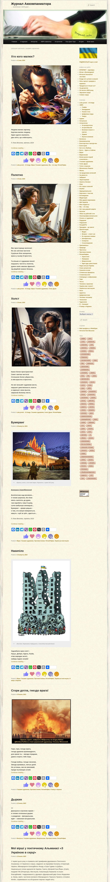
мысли (92, 382)
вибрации (91, 422)
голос (89, 431)
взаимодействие (86, 419)
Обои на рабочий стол (87, 213)
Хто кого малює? (22, 56)
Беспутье (20, 838)
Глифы (84, 107)
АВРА (81, 105)
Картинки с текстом (86, 193)
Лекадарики (86, 109)
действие (91, 400)
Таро (81, 279)
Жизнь (81, 170)
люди (95, 360)
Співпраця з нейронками (88, 277)
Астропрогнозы (87, 125)
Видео (84, 232)
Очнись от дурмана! (86, 218)
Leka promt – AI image (24, 165)
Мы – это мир (84, 207)
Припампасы (83, 245)
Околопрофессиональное (88, 216)
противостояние (86, 360)
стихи (83, 341)
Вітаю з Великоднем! (86, 72)
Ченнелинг (83, 300)
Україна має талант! (86, 286)
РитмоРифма (62, 165)
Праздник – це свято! (86, 227)
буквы (91, 466)
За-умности (83, 175)
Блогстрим (83, 145)
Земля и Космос (85, 182)
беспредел (84, 469)
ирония (91, 438)
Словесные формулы (87, 272)
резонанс (84, 413)
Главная (14, 41)
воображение (85, 369)
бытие (83, 394)
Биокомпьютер (84, 141)
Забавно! (82, 177)
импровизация (85, 441)
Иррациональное (85, 191)
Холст (15, 298)
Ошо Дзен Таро (71, 41)
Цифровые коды (87, 114)
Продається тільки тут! (87, 86)
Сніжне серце (84, 95)
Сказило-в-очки (84, 270)
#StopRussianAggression (88, 472)
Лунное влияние (87, 136)
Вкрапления (83, 155)
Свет (83, 478)
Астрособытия (87, 127)
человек (84, 351)
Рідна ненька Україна (86, 266)
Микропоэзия (41, 838)
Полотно (17, 175)
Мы (88, 375)
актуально (84, 382)
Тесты (81, 281)
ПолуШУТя (83, 225)
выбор (92, 450)
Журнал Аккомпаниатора (31, 3)
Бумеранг (17, 422)
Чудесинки (83, 302)
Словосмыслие (84, 275)
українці (84, 391)
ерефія (83, 422)
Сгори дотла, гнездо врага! (29, 690)
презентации (85, 366)
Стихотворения (87, 243)
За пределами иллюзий (87, 173)
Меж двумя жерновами (87, 200)
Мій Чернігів (83, 202)
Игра (81, 184)
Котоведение (83, 195)
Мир (83, 363)
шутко (83, 385)
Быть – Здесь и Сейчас (87, 150)
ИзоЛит (82, 188)
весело (83, 400)
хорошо (93, 397)
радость (84, 406)
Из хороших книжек (88, 236)
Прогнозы (82, 250)
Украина (92, 347)
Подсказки (83, 222)
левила (83, 410)
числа (83, 431)
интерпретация (86, 354)
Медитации (83, 198)
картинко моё (85, 378)
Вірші (33, 165)
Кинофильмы (86, 238)
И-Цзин (81, 41)
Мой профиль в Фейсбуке (88, 328)
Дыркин (16, 799)
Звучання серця (85, 92)
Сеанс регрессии (85, 268)
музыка (91, 459)
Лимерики (85, 259)
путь (83, 425)
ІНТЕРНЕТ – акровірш (86, 70)
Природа (82, 247)
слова (89, 385)
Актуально (83, 121)
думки (83, 428)
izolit (91, 344)
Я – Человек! (83, 304)
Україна (93, 372)
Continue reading (18, 148)
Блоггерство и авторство (88, 143)
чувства (91, 406)
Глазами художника (41, 165)
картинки (84, 434)
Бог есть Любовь (85, 148)
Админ (81, 118)
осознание (84, 372)
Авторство (34, 41)
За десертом (83, 88)
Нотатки (82, 211)
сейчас (83, 459)
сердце (83, 453)
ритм (90, 338)
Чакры (84, 116)
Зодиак (84, 134)
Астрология (58, 41)
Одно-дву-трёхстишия (89, 263)
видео (95, 419)
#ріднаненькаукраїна (87, 456)
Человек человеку (85, 297)
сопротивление (92, 478)
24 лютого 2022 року (86, 90)
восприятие (92, 391)
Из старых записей (86, 186)
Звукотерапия (84, 179)
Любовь (91, 403)
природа (84, 462)
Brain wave (90, 41)
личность (84, 450)
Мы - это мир (53, 165)
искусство (84, 344)
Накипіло (17, 550)
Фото (81, 290)
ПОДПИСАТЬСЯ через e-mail (88, 62)
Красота (84, 403)
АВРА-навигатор (46, 41)
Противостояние (39, 541)
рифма (83, 338)
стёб (91, 475)
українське (90, 363)
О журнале (23, 41)
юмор (94, 375)
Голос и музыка (84, 166)
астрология (91, 394)
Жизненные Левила (86, 168)
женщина (92, 462)
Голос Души (52, 288)
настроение (85, 397)
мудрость (84, 475)
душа (91, 413)
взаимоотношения (86, 416)
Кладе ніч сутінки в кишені (88, 79)
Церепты (82, 293)
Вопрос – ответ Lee (88, 234)
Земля (89, 425)
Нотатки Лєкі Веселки (86, 330)
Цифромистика (84, 295)
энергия (90, 428)
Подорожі (82, 220)
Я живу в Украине (56, 789)
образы (84, 438)
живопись (84, 347)
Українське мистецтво (62, 541)
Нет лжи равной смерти (87, 209)
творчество (91, 341)
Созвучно (85, 241)
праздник (91, 410)
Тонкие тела (86, 112)
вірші (83, 388)
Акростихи (85, 256)
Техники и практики (86, 284)
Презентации (83, 229)
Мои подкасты (84, 204)
